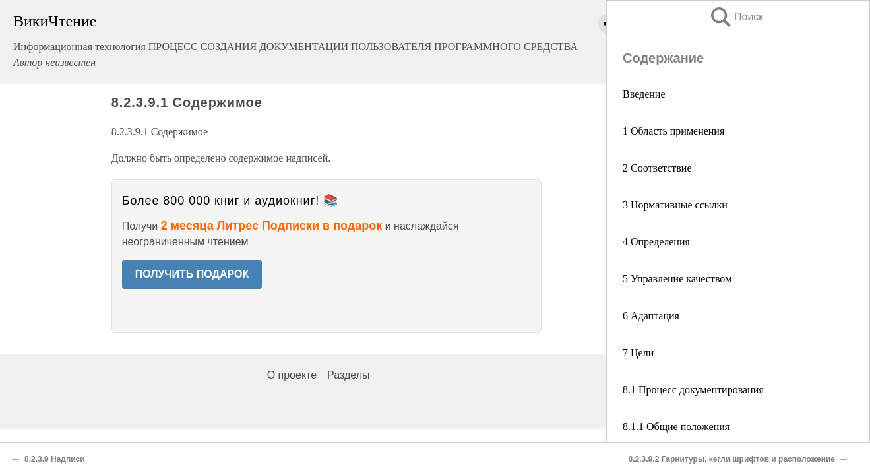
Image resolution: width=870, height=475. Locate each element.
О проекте (292, 375)
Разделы (348, 375)
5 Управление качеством (677, 278)
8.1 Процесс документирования (693, 389)
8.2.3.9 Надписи (54, 459)
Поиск (736, 16)
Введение (644, 94)
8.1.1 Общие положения (676, 426)
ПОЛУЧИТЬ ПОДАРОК (192, 274)
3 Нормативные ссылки (675, 204)
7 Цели (638, 352)
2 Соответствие (657, 168)
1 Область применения (673, 131)
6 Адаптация (651, 315)
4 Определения (656, 241)
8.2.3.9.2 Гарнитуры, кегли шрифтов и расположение (732, 459)
